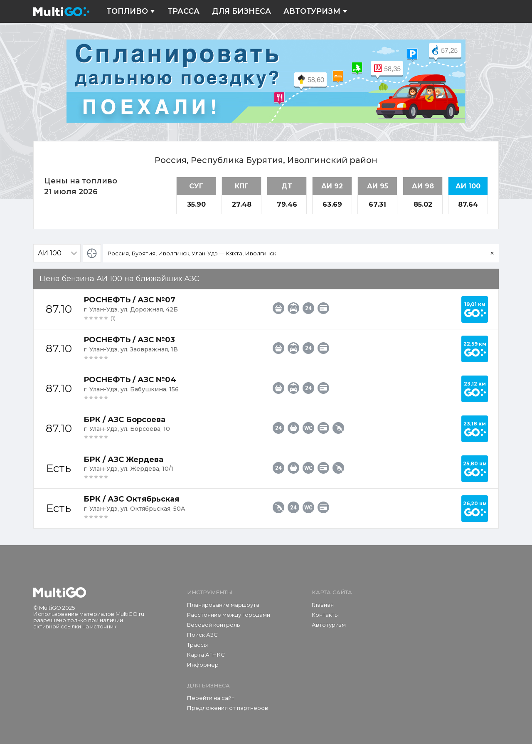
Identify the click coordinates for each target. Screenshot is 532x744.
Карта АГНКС (206, 654)
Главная (323, 604)
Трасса (183, 11)
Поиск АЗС (202, 634)
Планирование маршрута (223, 604)
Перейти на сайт (210, 698)
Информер (203, 664)
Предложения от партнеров (227, 707)
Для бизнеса (241, 11)
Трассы (197, 644)
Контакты (325, 614)
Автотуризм (315, 11)
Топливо (130, 11)
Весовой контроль (213, 624)
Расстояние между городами (228, 614)
